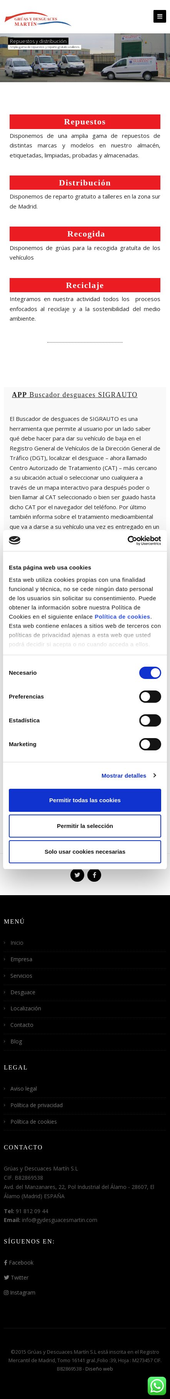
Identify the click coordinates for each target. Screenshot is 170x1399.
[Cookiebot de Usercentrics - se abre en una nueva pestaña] (127, 541)
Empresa (21, 959)
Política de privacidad (36, 1105)
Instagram (19, 1292)
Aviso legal (23, 1088)
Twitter (16, 1277)
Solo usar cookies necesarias (85, 851)
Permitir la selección (85, 826)
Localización (25, 1008)
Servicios (21, 975)
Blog (16, 1041)
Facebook (18, 1262)
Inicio (16, 942)
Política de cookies (122, 616)
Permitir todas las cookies (85, 800)
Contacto (21, 1024)
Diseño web (99, 1368)
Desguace (22, 992)
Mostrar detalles (124, 775)
